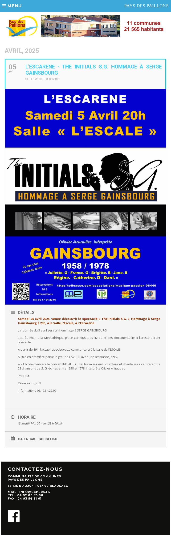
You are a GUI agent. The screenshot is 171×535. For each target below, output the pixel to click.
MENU (12, 5)
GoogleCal (48, 439)
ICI (39, 383)
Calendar (26, 439)
